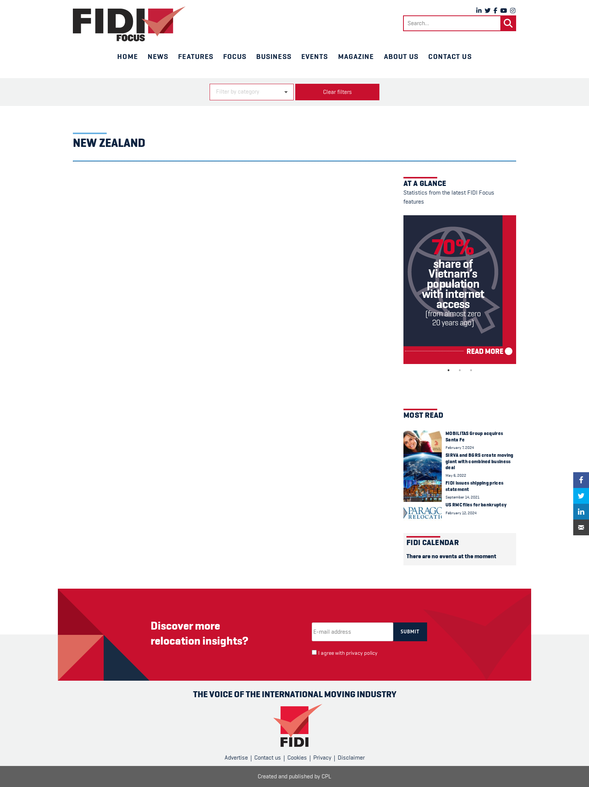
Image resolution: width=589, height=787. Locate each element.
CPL (326, 776)
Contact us (449, 56)
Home (127, 56)
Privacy (322, 757)
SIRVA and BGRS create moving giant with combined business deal (479, 461)
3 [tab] (471, 370)
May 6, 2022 (456, 475)
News (158, 56)
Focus (234, 56)
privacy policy (362, 653)
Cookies (297, 757)
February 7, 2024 (460, 447)
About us (401, 56)
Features (195, 56)
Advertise (236, 757)
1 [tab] (448, 370)
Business (273, 56)
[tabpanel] (459, 289)
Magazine (356, 56)
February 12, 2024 (461, 513)
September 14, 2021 (462, 497)
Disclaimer (351, 757)
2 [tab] (460, 370)
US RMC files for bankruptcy (476, 505)
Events (314, 56)
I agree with (348, 653)
